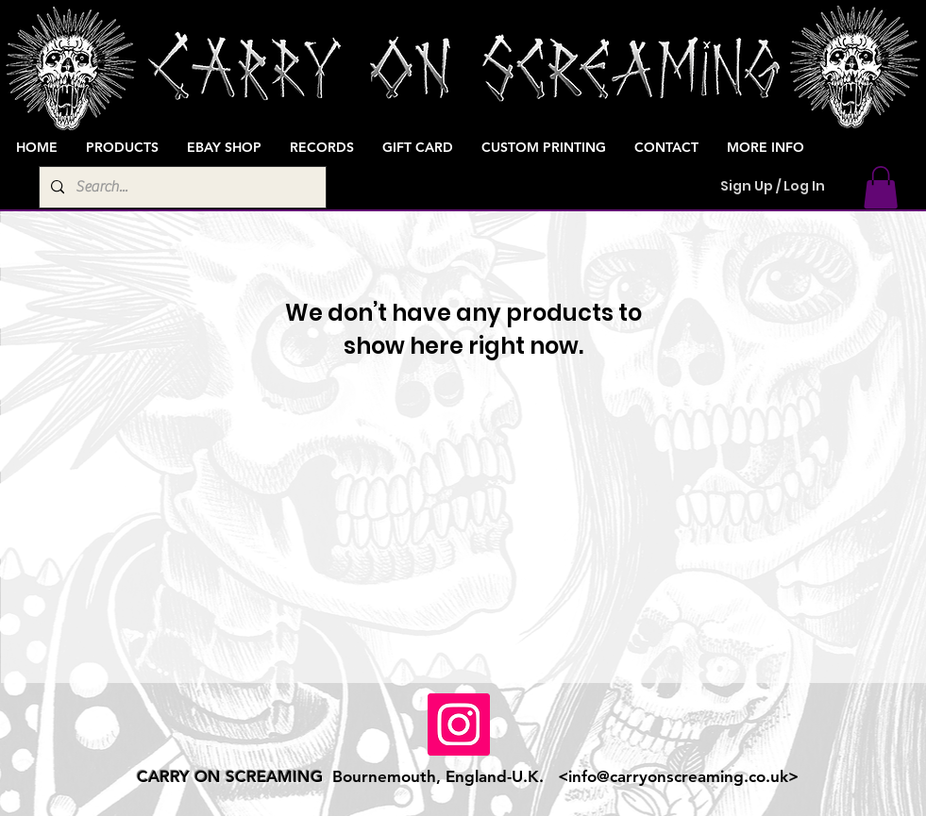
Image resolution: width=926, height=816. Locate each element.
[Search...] (181, 187)
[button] (881, 187)
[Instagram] (459, 724)
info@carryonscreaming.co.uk (678, 776)
